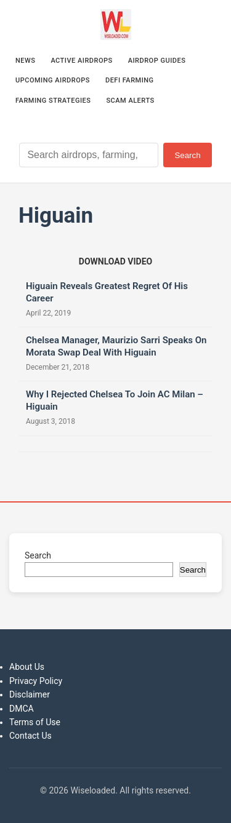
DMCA (21, 709)
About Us (26, 667)
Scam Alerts (130, 101)
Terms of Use (34, 722)
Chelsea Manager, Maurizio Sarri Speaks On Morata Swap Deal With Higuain (116, 346)
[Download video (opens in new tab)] (115, 261)
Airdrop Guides (157, 61)
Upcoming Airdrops (52, 80)
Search (187, 155)
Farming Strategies (53, 101)
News (25, 61)
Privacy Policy (35, 681)
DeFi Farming (129, 80)
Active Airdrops (81, 61)
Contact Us (30, 736)
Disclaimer (29, 694)
